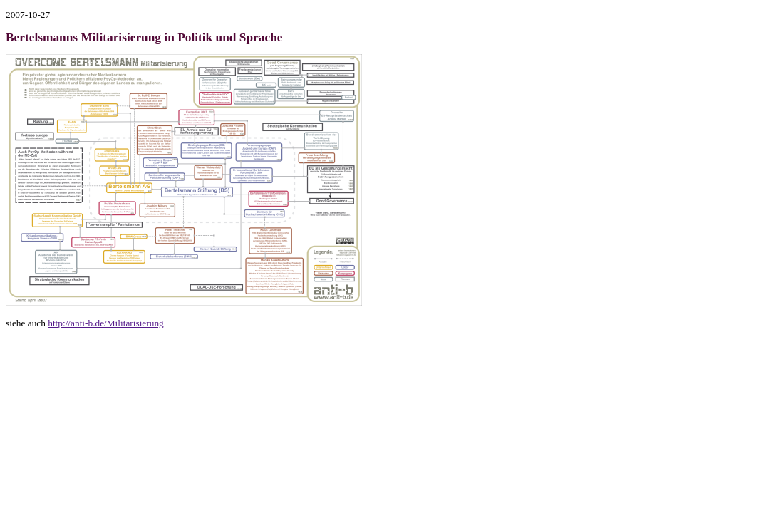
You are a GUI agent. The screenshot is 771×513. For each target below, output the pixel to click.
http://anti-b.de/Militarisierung (106, 323)
